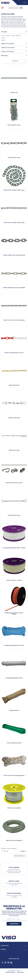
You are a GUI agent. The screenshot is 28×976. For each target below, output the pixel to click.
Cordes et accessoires (7, 51)
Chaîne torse (14, 92)
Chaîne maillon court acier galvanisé (14, 255)
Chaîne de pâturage (14, 417)
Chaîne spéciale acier (14, 515)
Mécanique (4, 55)
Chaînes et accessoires (8, 47)
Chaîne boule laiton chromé (14, 482)
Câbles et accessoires (7, 43)
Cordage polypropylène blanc (14, 678)
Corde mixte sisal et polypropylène (14, 775)
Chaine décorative (14, 385)
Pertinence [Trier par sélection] (19, 61)
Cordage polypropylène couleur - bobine (14, 613)
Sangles (3, 40)
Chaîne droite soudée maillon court (14, 190)
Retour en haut (20, 856)
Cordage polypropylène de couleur (14, 645)
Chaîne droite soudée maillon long (14, 222)
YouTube (5, 962)
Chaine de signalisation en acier (14, 352)
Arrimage (4, 31)
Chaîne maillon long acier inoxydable (14, 287)
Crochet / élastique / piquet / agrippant (11, 35)
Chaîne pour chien (14, 450)
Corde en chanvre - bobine (14, 580)
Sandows (3, 37)
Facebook (2, 962)
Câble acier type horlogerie (14, 840)
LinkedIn (11, 962)
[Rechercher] (15, 7)
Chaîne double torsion (14, 125)
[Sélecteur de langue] (25, 3)
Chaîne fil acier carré (14, 157)
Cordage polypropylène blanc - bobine (14, 548)
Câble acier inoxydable (14, 808)
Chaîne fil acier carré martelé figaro (14, 320)
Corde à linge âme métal (14, 743)
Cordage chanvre (14, 710)
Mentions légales (10, 972)
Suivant (23, 851)
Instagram (8, 962)
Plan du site (20, 972)
